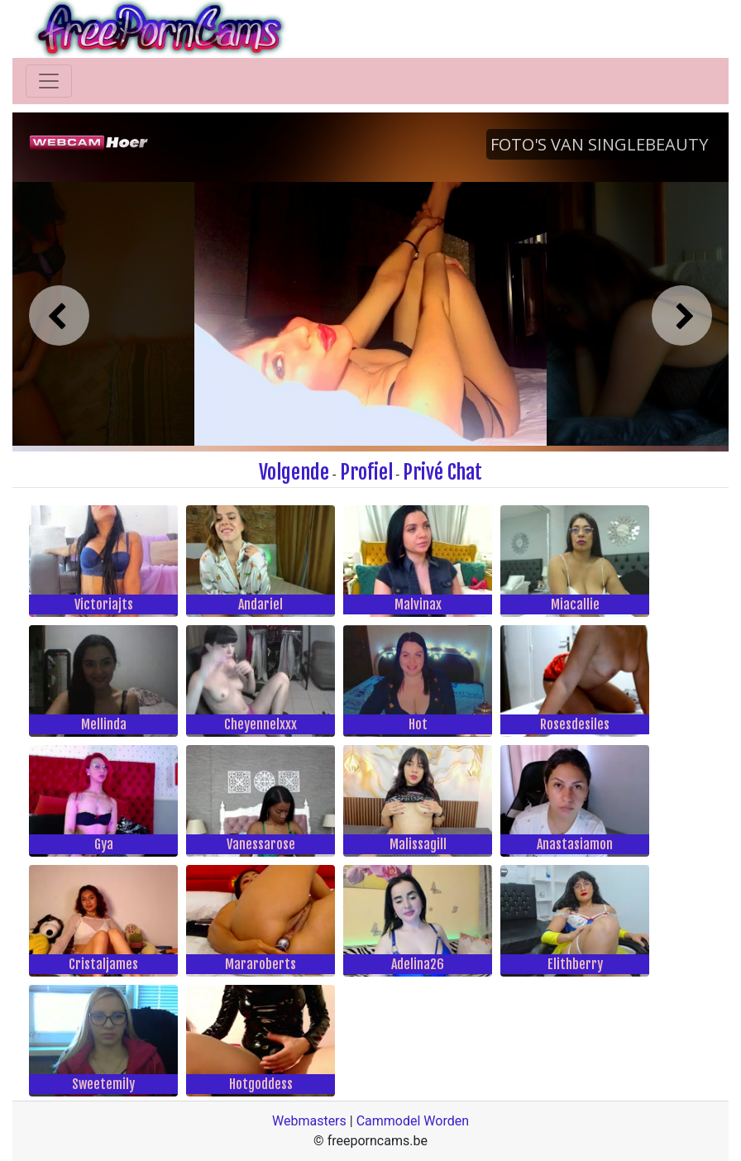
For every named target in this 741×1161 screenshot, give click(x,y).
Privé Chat (442, 472)
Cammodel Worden (412, 1121)
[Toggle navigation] (49, 81)
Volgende (294, 472)
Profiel (366, 472)
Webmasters (309, 1121)
